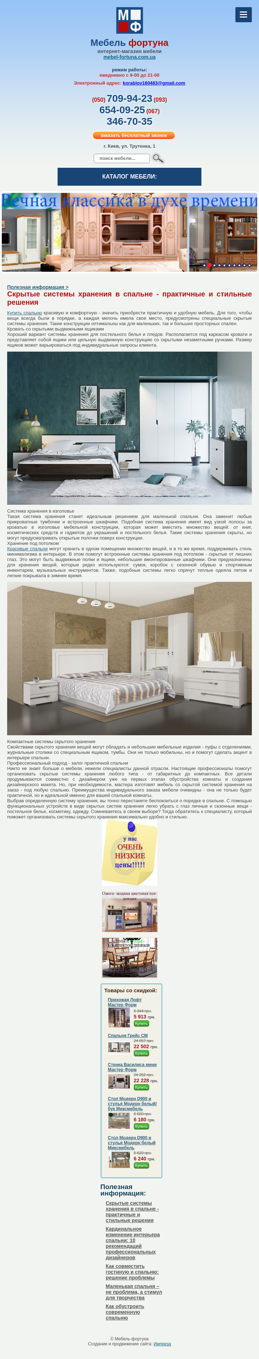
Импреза (162, 1343)
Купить (141, 1023)
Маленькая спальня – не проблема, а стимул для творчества (134, 1292)
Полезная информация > (37, 287)
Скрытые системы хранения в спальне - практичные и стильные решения (132, 1211)
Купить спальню (24, 312)
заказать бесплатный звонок (134, 135)
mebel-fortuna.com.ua (129, 57)
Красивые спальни (27, 548)
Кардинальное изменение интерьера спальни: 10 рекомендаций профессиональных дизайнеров (133, 1243)
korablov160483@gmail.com (154, 83)
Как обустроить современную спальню (125, 1312)
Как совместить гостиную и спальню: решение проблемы (132, 1271)
